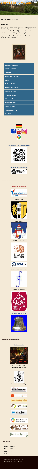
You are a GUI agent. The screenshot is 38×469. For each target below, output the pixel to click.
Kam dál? (8, 114)
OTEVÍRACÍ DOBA (10, 69)
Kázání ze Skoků (10, 84)
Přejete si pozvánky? (11, 87)
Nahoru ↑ (19, 461)
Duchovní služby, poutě (12, 76)
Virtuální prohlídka (10, 95)
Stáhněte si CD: (19, 345)
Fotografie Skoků (10, 99)
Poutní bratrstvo (10, 106)
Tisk (22, 459)
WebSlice (18, 459)
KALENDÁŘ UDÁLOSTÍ (12, 65)
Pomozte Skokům (10, 91)
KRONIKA (8, 72)
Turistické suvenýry (11, 110)
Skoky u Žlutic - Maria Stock (16, 2)
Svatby (7, 80)
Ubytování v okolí (10, 102)
